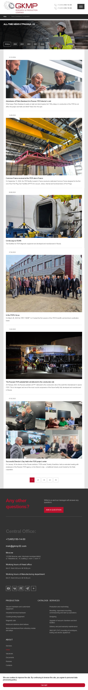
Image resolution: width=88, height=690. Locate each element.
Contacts (9, 665)
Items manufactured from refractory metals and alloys (20, 629)
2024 (15, 44)
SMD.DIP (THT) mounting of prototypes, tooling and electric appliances (63, 632)
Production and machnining (58, 607)
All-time (7, 44)
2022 (28, 44)
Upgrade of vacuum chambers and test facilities (63, 622)
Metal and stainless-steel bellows (17, 624)
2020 (42, 44)
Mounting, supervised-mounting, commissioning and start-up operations (62, 612)
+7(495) (64, 5)
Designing (52, 617)
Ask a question (53, 510)
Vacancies (9, 654)
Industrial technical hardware (16, 613)
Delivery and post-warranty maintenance (63, 627)
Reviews (9, 661)
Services (9, 646)
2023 (21, 44)
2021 (35, 44)
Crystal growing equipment (15, 617)
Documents (10, 658)
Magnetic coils (11, 621)
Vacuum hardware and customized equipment (18, 608)
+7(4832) (64, 8)
